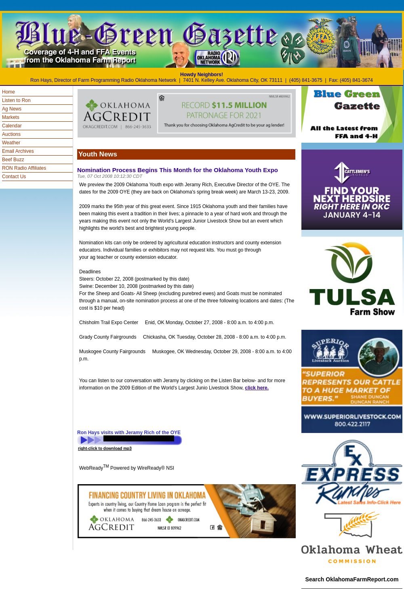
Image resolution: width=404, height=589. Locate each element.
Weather (11, 143)
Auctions (11, 134)
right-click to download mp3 (105, 448)
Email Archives (18, 151)
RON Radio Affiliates (24, 168)
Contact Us (14, 176)
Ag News (11, 109)
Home (8, 92)
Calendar (12, 126)
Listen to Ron (16, 100)
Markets (10, 117)
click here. (257, 388)
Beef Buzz (13, 159)
